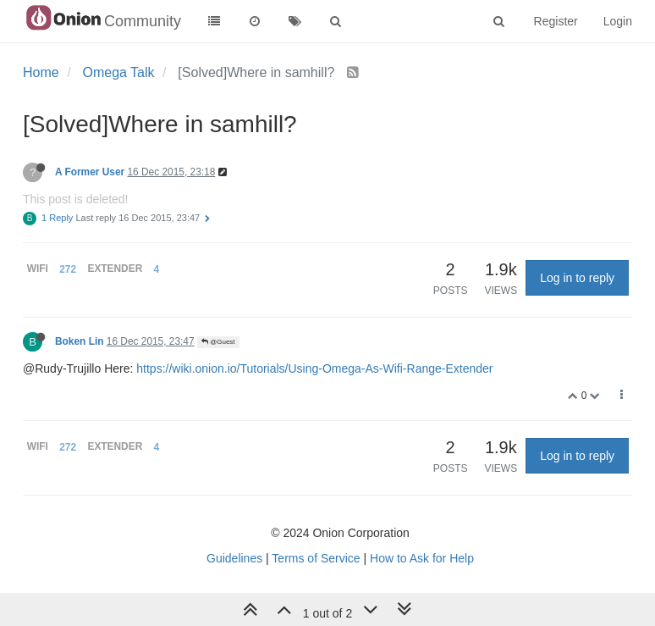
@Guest (218, 342)
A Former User (89, 172)
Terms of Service (316, 558)
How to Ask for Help (422, 558)
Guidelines (234, 558)
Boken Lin (79, 341)
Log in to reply (577, 278)
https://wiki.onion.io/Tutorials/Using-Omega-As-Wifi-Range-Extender (314, 368)
